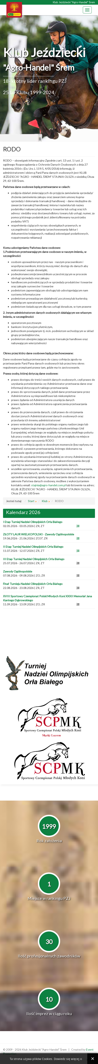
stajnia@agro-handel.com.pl (48, 485)
